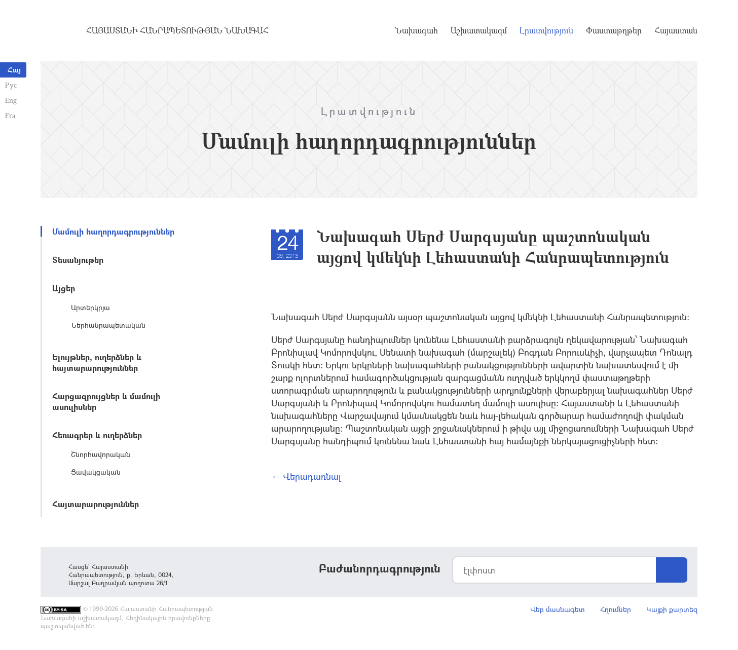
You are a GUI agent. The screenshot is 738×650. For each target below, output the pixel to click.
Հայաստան (675, 30)
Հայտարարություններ (95, 504)
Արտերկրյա (90, 307)
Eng (11, 100)
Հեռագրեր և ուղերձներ (97, 435)
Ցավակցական (96, 472)
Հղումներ (615, 609)
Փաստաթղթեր (614, 30)
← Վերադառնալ (306, 476)
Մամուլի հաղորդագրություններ (113, 231)
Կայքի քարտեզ (671, 609)
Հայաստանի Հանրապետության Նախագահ (177, 30)
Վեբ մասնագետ (557, 609)
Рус (11, 85)
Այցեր (63, 288)
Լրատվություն (546, 30)
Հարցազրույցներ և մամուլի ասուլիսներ (106, 401)
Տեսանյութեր (77, 259)
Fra (10, 115)
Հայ (14, 69)
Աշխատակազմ (479, 30)
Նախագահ (416, 30)
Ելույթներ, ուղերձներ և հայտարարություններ (96, 362)
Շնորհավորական (100, 454)
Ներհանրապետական (108, 325)
